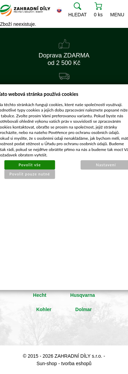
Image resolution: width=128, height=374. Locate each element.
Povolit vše (29, 164)
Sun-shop (47, 363)
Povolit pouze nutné (29, 173)
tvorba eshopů (76, 363)
